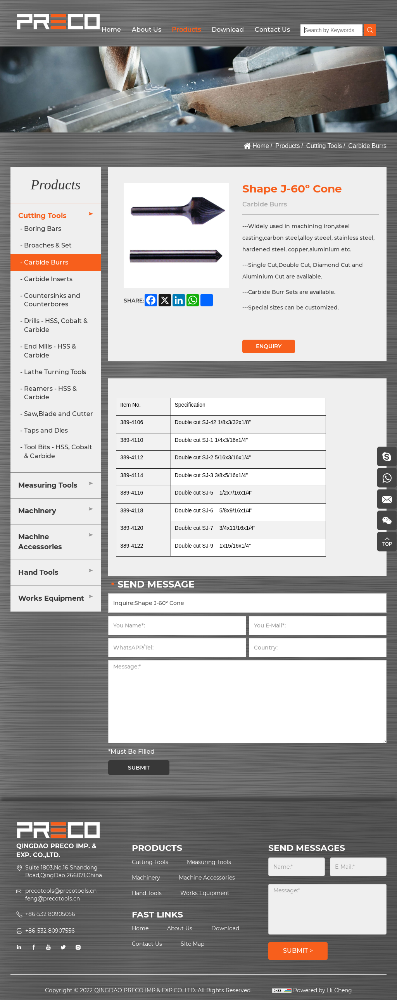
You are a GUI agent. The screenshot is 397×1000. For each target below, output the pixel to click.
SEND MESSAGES (306, 848)
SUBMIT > (298, 950)
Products (186, 29)
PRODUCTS (157, 848)
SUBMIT (139, 767)
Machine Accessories (40, 542)
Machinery (37, 511)
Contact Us (272, 29)
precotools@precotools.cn (61, 890)
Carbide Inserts (48, 279)
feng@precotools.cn (52, 898)
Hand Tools (38, 572)
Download (228, 29)
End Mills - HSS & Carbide (50, 351)
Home (111, 29)
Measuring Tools (48, 485)
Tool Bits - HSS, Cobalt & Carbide (58, 451)
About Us (146, 29)
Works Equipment (51, 598)
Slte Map (192, 943)
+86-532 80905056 (50, 914)
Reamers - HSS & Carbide (50, 393)
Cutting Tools (324, 146)
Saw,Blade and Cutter (58, 414)
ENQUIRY (268, 346)
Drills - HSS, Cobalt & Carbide (56, 325)
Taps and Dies (46, 430)
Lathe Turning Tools (55, 372)
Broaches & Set (48, 245)
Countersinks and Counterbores (52, 300)
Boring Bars (42, 228)
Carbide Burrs (367, 146)
